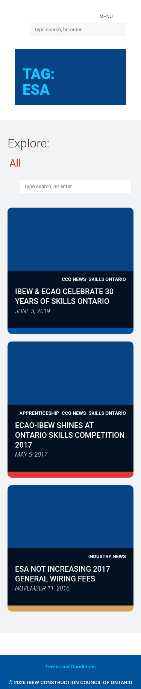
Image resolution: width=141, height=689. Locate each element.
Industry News (107, 556)
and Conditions (70, 666)
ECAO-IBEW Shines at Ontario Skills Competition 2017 (69, 435)
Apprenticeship (39, 413)
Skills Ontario (107, 279)
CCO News (74, 279)
